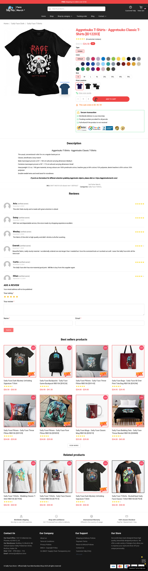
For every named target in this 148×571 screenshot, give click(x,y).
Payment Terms (81, 541)
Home (6, 23)
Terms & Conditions (47, 541)
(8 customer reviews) (93, 39)
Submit (8, 330)
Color (78, 55)
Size (77, 73)
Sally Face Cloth (17, 23)
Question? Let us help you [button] (137, 568)
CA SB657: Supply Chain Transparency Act (55, 551)
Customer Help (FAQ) (83, 551)
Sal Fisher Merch (94, 184)
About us (43, 538)
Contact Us (80, 548)
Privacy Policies (45, 545)
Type (77, 47)
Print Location (81, 80)
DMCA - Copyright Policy (49, 548)
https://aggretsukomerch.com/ (106, 178)
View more (74, 445)
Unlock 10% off (144, 561)
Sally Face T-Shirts (34, 23)
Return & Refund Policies (85, 545)
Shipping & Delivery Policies (85, 538)
